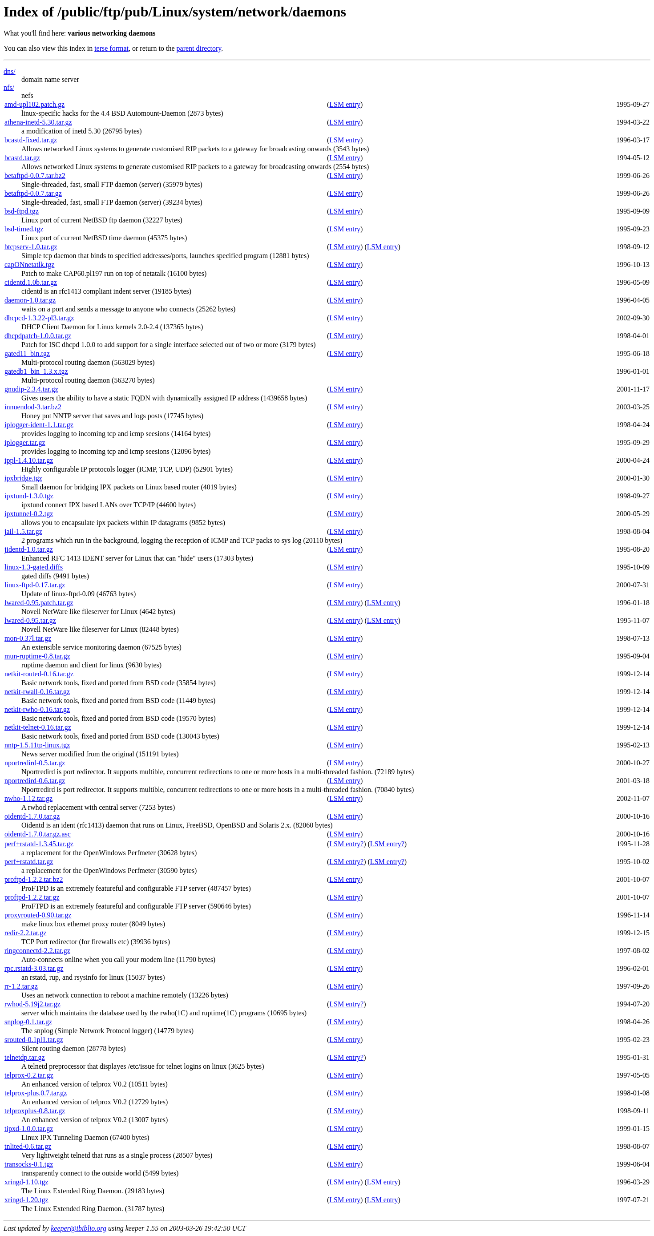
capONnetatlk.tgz (29, 264)
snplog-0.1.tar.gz (28, 1022)
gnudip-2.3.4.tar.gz (31, 389)
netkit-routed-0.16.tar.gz (38, 674)
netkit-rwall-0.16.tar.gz (37, 691)
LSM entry (344, 104)
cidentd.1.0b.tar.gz (30, 282)
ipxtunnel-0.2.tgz (28, 513)
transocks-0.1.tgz (28, 1164)
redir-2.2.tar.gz (25, 933)
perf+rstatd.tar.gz (28, 861)
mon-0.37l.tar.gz (27, 638)
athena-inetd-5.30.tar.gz (38, 122)
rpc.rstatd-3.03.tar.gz (33, 968)
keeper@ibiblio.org (78, 1228)
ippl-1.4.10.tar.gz (28, 460)
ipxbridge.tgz (23, 478)
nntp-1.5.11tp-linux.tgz (37, 745)
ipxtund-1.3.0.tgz (28, 496)
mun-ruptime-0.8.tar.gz (37, 656)
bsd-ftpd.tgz (21, 211)
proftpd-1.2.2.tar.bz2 (33, 879)
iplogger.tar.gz (24, 442)
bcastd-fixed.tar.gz (30, 140)
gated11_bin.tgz (27, 353)
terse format (111, 48)
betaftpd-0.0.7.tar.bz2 (34, 175)
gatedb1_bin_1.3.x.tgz (36, 371)
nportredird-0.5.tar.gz (34, 763)
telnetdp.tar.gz (24, 1057)
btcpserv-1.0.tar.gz (30, 246)
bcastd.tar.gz (22, 158)
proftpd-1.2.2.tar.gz (32, 897)
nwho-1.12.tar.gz (28, 798)
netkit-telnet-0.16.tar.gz (37, 727)
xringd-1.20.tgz (26, 1200)
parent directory (199, 48)
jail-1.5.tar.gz (23, 531)
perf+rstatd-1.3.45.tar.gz (38, 844)
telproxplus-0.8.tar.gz (34, 1111)
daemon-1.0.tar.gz (30, 300)
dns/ (10, 71)
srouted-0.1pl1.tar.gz (33, 1039)
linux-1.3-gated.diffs (33, 567)
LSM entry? (346, 844)
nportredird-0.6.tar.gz (34, 780)
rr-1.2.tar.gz (21, 986)
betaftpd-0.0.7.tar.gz (33, 193)
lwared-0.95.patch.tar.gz (38, 602)
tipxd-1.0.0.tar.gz (28, 1128)
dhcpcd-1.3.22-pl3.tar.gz (39, 318)
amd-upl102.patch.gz (34, 104)
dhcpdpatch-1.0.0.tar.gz (37, 335)
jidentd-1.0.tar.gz (28, 549)
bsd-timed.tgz (24, 229)
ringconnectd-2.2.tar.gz (37, 950)
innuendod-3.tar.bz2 (32, 407)
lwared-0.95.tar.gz (30, 620)
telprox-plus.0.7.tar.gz (35, 1093)
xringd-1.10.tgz (26, 1182)
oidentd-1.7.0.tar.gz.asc (37, 834)
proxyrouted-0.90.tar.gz (38, 915)
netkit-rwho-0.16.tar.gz (37, 709)
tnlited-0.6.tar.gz (27, 1146)
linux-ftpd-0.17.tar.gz (34, 585)
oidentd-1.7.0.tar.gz (32, 816)
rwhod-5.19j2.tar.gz (32, 1004)
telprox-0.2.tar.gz (28, 1075)
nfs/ (9, 87)
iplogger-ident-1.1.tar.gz (38, 424)
